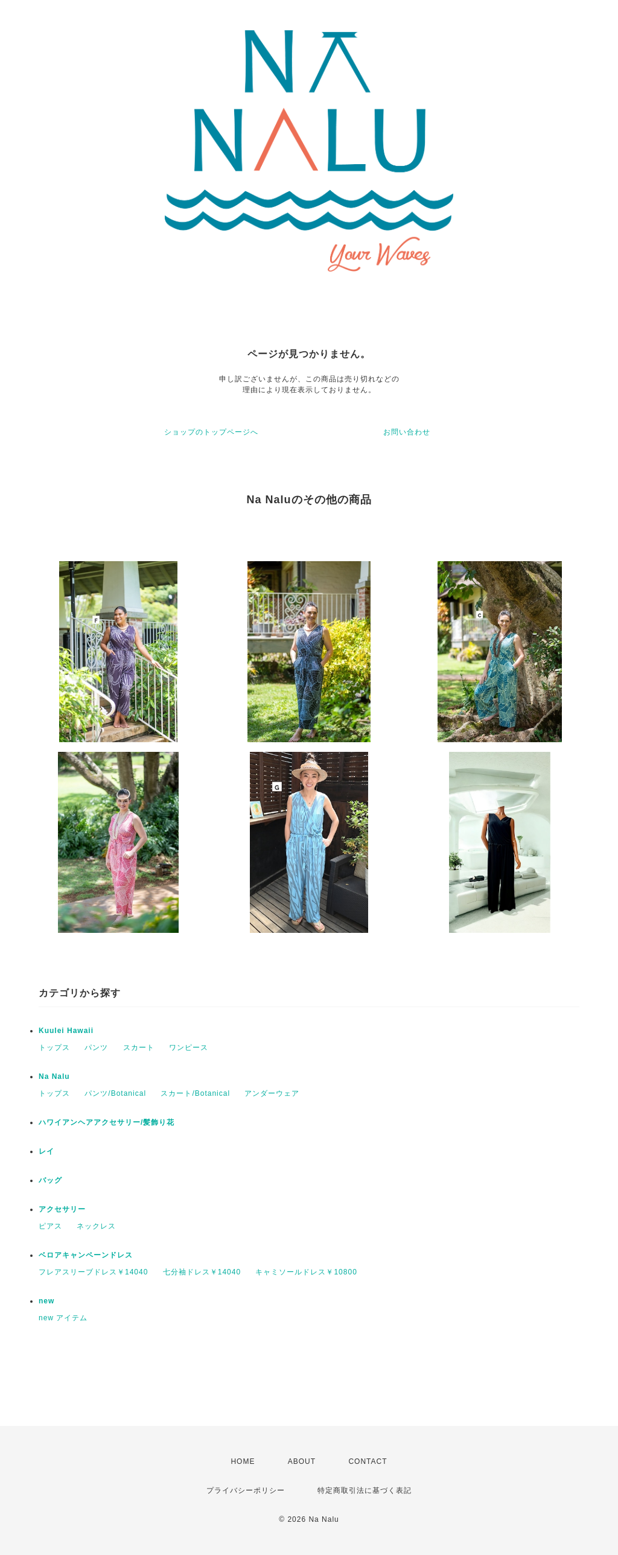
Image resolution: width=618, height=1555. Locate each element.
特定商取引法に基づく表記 (364, 1490)
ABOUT (302, 1461)
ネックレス (96, 1226)
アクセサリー (62, 1209)
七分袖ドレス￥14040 (202, 1272)
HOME (243, 1461)
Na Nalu (54, 1076)
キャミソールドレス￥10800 (306, 1272)
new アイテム (63, 1318)
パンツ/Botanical (115, 1093)
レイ (46, 1151)
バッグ (50, 1180)
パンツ (96, 1047)
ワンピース (188, 1047)
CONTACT (367, 1461)
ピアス (50, 1226)
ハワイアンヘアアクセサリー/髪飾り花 (106, 1122)
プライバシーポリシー (245, 1490)
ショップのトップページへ (211, 432)
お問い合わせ (406, 432)
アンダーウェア (271, 1093)
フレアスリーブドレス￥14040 (93, 1272)
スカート (138, 1047)
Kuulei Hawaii (66, 1030)
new (46, 1301)
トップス (54, 1047)
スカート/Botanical (195, 1093)
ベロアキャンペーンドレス (86, 1255)
